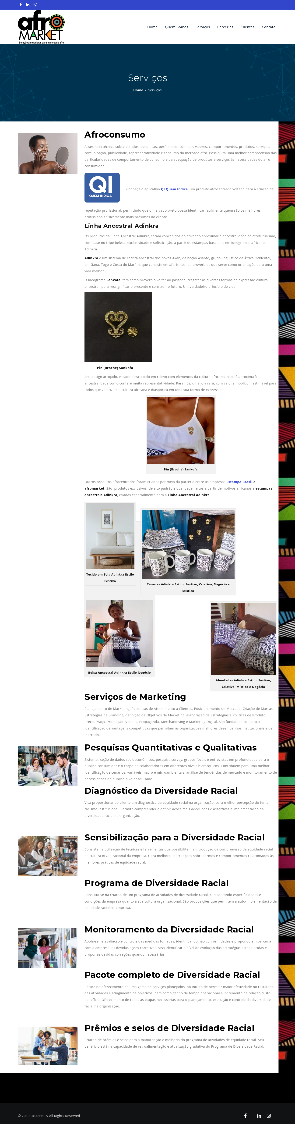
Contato (269, 27)
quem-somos (176, 27)
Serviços (203, 27)
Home (152, 27)
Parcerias (225, 27)
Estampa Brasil (239, 482)
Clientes (248, 27)
